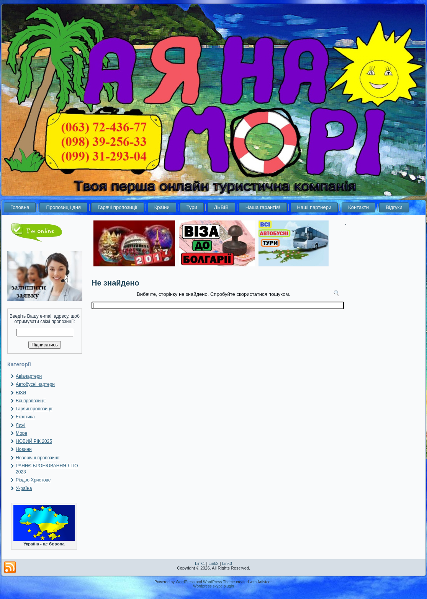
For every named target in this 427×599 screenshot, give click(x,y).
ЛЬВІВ (221, 207)
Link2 (213, 563)
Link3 (227, 563)
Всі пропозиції (31, 400)
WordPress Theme (219, 582)
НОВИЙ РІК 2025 (34, 441)
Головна (19, 207)
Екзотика (25, 416)
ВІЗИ (21, 392)
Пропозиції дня (63, 207)
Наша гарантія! (262, 207)
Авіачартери (29, 376)
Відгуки (394, 207)
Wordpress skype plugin (213, 586)
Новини (24, 449)
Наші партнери (314, 207)
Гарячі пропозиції (117, 207)
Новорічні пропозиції (37, 457)
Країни (162, 207)
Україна (24, 488)
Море (21, 433)
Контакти (358, 207)
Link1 (200, 563)
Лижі (20, 425)
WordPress (185, 582)
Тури (192, 207)
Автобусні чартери (35, 384)
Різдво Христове (33, 480)
